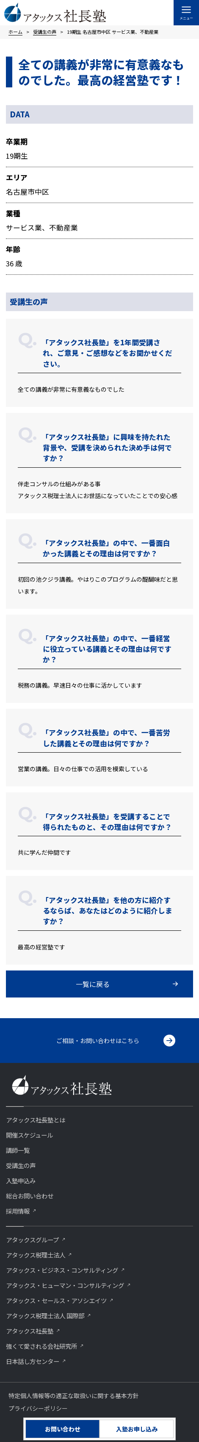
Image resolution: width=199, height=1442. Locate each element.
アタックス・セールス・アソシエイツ (56, 1300)
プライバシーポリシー (38, 1408)
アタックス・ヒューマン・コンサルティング (65, 1285)
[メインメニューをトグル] (186, 12)
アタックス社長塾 (29, 1330)
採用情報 (18, 1210)
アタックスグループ (32, 1239)
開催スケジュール (29, 1134)
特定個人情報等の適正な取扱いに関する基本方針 (73, 1395)
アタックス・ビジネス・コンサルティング (62, 1270)
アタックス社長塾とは (35, 1119)
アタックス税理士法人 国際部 (45, 1315)
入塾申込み (21, 1180)
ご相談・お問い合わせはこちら (97, 1040)
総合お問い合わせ (29, 1195)
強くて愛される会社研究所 (41, 1346)
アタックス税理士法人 (35, 1254)
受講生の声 (21, 1165)
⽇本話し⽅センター (32, 1361)
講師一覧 (18, 1150)
